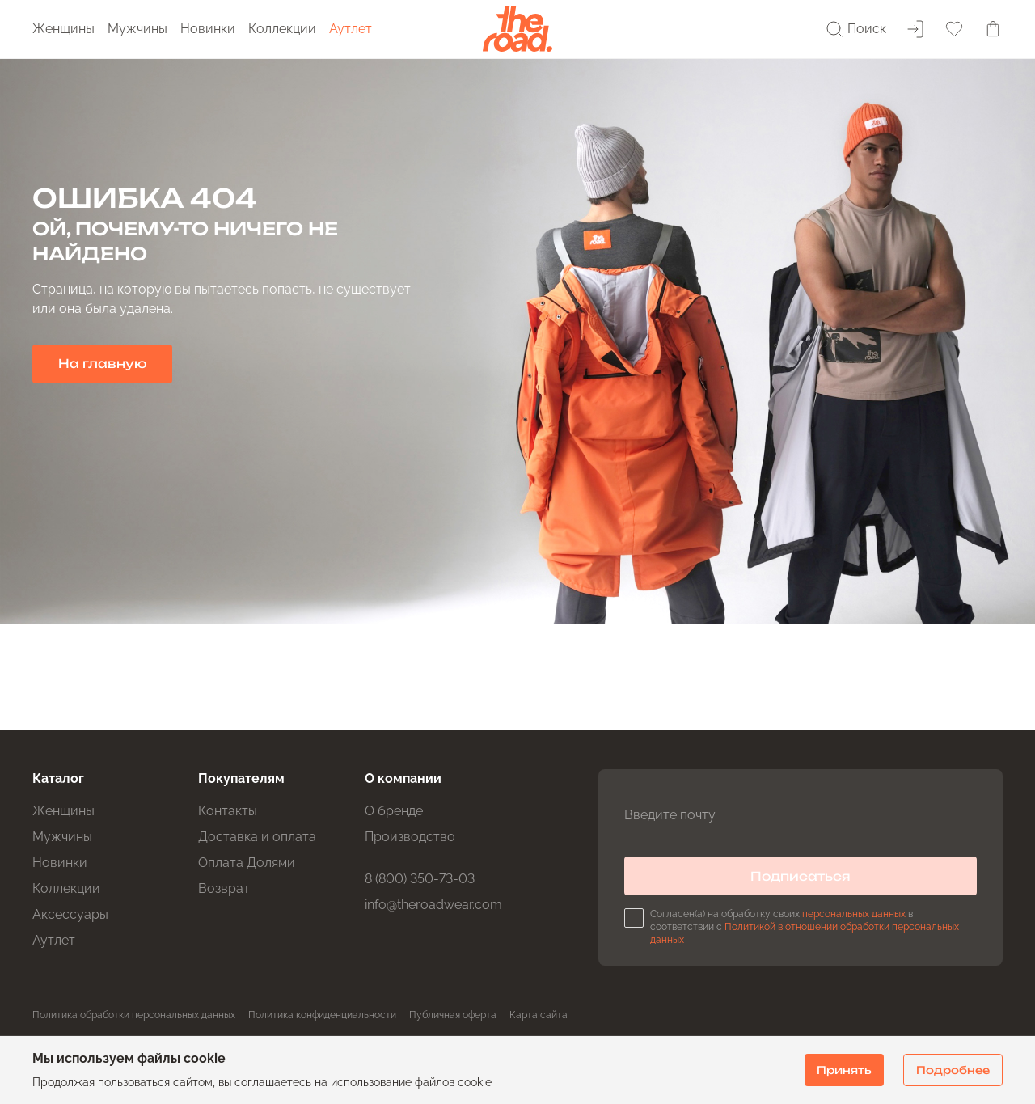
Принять (844, 1070)
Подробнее (953, 1070)
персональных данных (854, 914)
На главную (102, 363)
